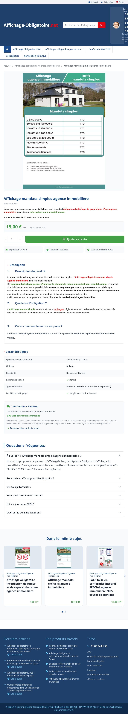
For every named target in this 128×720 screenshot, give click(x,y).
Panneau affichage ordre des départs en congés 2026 (62, 647)
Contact (93, 2)
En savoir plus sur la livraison (23, 428)
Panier (120, 2)
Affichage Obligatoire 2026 (26, 49)
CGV (89, 652)
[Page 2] (65, 612)
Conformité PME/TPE (99, 49)
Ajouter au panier (74, 239)
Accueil (7, 65)
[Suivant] (124, 576)
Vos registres (12, 55)
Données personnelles (98, 674)
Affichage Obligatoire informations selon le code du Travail (62, 656)
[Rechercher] (101, 25)
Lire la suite (14, 654)
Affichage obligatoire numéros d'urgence (62, 680)
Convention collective (35, 55)
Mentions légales (95, 661)
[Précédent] (3, 576)
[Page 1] (62, 612)
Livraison (91, 670)
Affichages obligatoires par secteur (64, 49)
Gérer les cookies (95, 679)
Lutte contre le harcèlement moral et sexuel (61, 672)
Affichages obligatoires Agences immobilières (37, 65)
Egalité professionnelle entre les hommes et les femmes (63, 665)
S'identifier (107, 2)
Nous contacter (94, 665)
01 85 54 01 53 (97, 646)
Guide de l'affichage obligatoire (102, 656)
